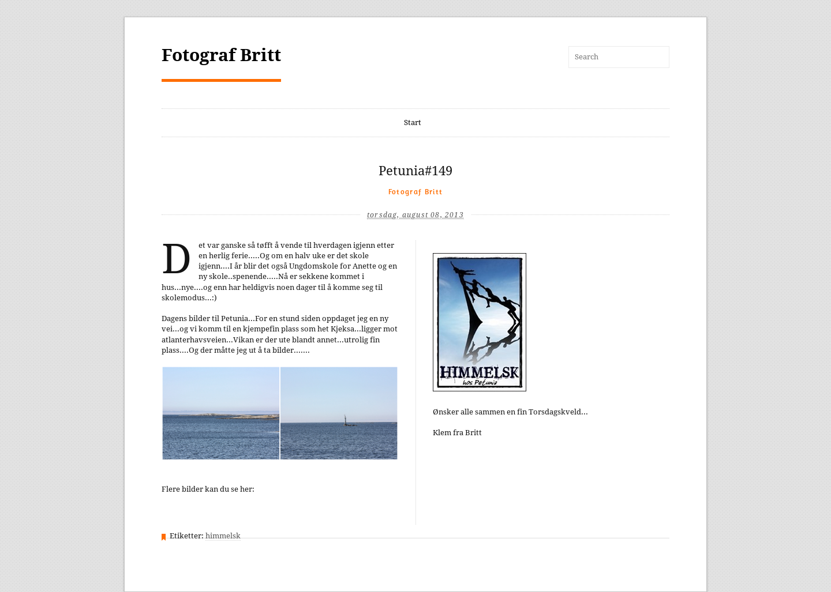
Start (412, 122)
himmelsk (223, 535)
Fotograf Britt (221, 55)
